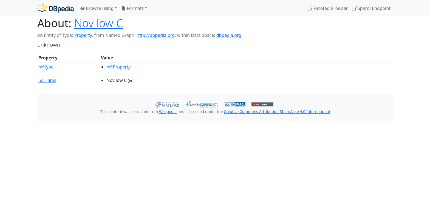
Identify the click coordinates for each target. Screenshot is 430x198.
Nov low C (98, 23)
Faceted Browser (328, 8)
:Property (118, 67)
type (46, 67)
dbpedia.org (229, 35)
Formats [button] (132, 8)
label (47, 80)
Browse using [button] (97, 8)
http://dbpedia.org (156, 35)
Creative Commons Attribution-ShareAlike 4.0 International (277, 111)
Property (83, 35)
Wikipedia (168, 111)
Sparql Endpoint (371, 8)
